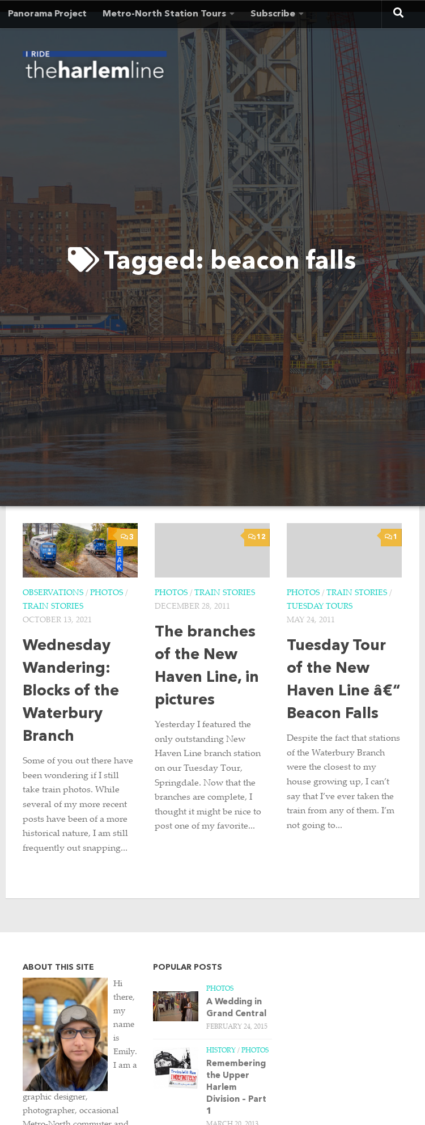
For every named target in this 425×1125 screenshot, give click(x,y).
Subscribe (272, 14)
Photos (106, 593)
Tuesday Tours (319, 607)
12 (257, 537)
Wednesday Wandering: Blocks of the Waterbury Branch (71, 692)
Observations (53, 593)
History (221, 1050)
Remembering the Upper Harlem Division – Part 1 (236, 1088)
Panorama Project (47, 14)
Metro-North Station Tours (164, 14)
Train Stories (53, 607)
